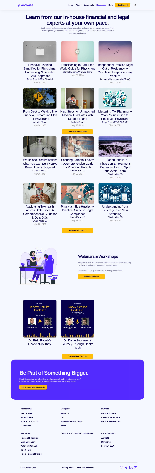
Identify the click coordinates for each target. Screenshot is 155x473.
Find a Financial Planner (31, 454)
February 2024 (107, 446)
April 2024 (105, 438)
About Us (65, 413)
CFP (33, 421)
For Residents (27, 417)
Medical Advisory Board (71, 421)
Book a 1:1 (25, 421)
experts (90, 31)
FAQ (63, 425)
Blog (110, 5)
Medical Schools (108, 413)
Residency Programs (110, 417)
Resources (101, 5)
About (78, 5)
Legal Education (28, 442)
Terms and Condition (84, 468)
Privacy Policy (68, 468)
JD (37, 421)
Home (70, 5)
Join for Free (26, 413)
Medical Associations (110, 421)
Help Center (26, 450)
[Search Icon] (134, 5)
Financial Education (29, 438)
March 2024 (106, 442)
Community (89, 5)
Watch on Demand (29, 446)
